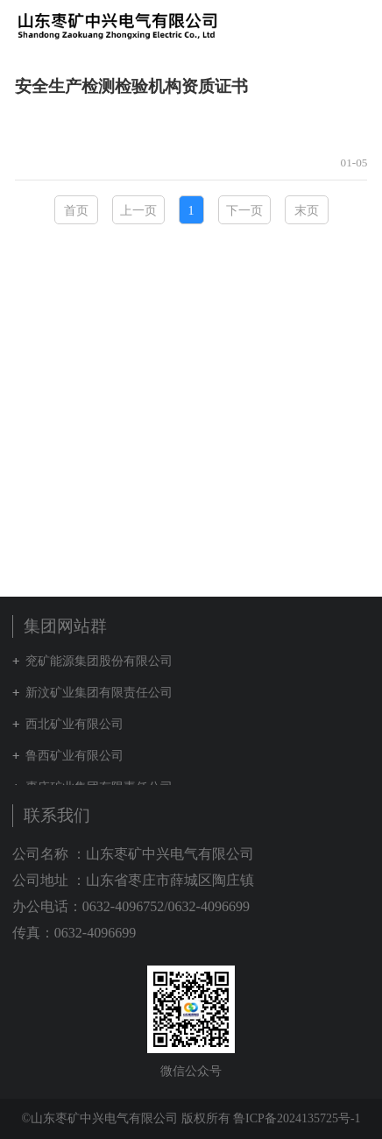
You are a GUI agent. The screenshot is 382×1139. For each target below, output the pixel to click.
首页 (76, 210)
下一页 (244, 210)
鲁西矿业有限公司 (74, 755)
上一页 (138, 210)
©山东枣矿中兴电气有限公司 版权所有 (125, 1118)
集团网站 (324, 25)
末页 (306, 210)
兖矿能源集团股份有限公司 (99, 661)
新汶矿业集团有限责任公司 (99, 692)
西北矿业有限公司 (74, 724)
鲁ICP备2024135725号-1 (296, 1118)
